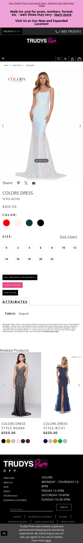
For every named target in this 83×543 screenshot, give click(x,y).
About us (8, 482)
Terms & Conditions (44, 521)
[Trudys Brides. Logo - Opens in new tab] (12, 31)
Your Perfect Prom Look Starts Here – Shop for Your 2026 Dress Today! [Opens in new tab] (41, 4)
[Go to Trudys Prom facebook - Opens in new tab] (11, 470)
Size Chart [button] (68, 236)
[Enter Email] (31, 509)
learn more (62, 14)
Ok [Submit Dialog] (4, 533)
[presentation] (20, 385)
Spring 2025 (30, 65)
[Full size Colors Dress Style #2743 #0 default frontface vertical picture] (41, 126)
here (48, 540)
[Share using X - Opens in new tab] (26, 183)
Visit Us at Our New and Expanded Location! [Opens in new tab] (41, 22)
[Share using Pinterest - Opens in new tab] (18, 183)
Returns (63, 516)
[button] (3, 58)
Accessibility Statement (15, 500)
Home (6, 65)
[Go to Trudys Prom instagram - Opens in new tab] (6, 470)
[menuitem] (79, 58)
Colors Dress (17, 65)
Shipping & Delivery (17, 521)
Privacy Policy (68, 521)
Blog (6, 486)
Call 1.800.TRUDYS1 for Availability (20, 277)
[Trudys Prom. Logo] (41, 40)
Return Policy (10, 495)
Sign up (64, 507)
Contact (17, 516)
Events (7, 491)
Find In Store (10, 292)
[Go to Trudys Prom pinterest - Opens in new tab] (16, 470)
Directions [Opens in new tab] (9, 477)
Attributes (15, 302)
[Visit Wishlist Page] (58, 58)
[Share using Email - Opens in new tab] (33, 183)
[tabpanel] (41, 126)
